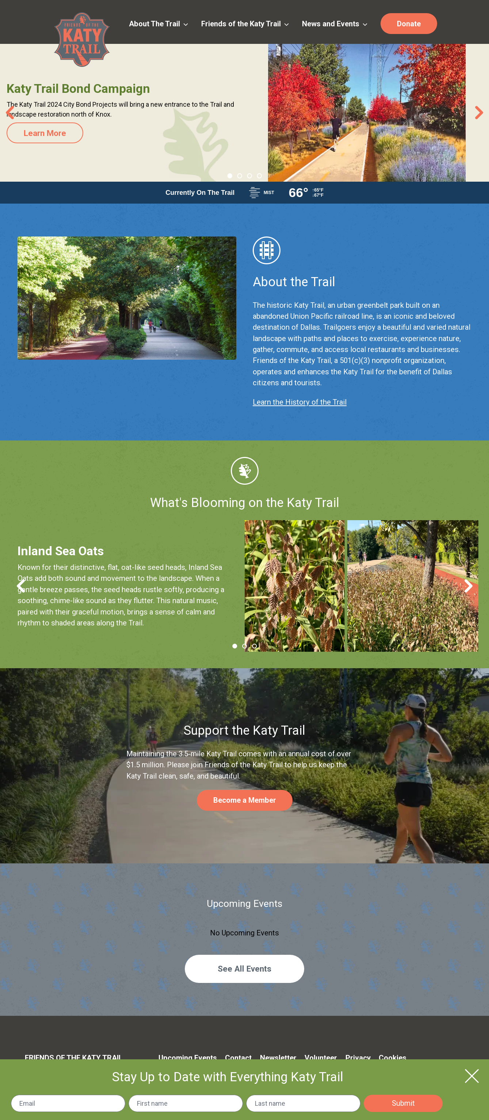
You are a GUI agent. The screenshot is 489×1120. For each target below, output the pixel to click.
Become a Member (244, 800)
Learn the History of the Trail (300, 402)
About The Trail (158, 23)
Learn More (46, 133)
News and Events (334, 23)
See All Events (244, 968)
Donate (409, 23)
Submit (403, 1103)
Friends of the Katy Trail (245, 23)
